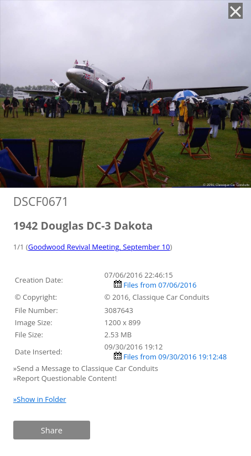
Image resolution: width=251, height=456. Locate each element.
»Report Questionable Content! (65, 378)
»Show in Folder (39, 399)
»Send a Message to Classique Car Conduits (86, 368)
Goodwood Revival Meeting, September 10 (99, 247)
